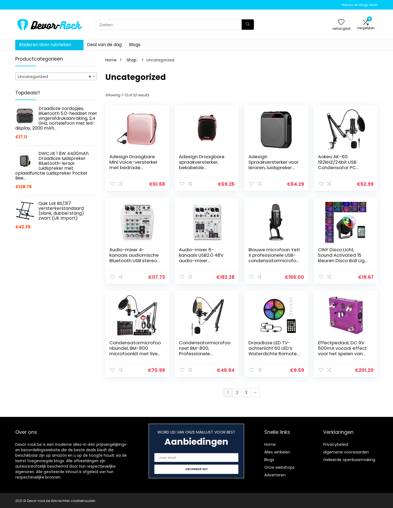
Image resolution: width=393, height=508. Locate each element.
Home (111, 60)
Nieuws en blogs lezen (360, 4)
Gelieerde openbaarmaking (349, 459)
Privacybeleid (335, 444)
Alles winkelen (277, 452)
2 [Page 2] (237, 392)
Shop (131, 60)
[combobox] (56, 76)
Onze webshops (279, 467)
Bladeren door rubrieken (45, 44)
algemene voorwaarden (346, 452)
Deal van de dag (104, 44)
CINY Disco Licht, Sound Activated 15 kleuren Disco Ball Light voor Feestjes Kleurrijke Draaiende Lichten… (344, 260)
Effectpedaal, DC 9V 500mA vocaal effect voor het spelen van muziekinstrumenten (342, 350)
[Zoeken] (248, 24)
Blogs (134, 44)
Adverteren (275, 475)
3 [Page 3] (246, 392)
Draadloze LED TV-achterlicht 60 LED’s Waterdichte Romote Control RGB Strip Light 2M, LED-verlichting (273, 353)
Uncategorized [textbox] (54, 76)
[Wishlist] (341, 22)
